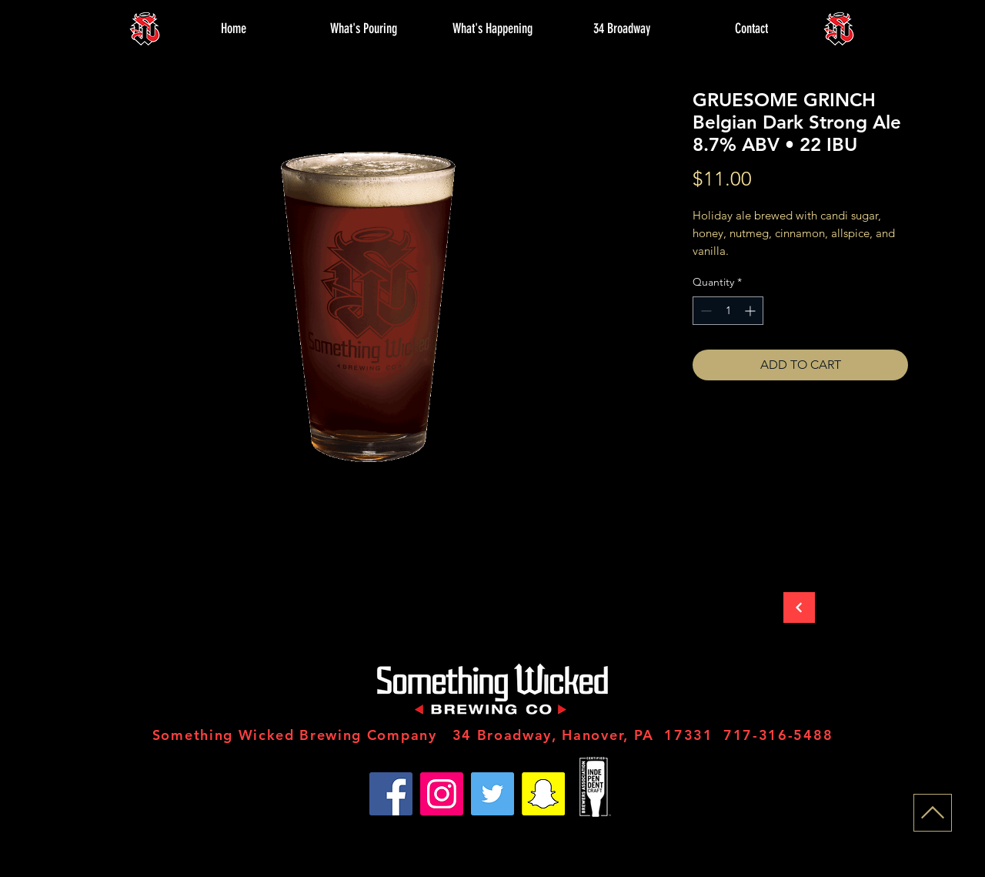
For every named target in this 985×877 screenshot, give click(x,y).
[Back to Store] (799, 607)
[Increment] (751, 310)
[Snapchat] (543, 793)
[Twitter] (492, 793)
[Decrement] (704, 310)
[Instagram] (441, 793)
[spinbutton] (728, 310)
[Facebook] (390, 793)
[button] (363, 28)
